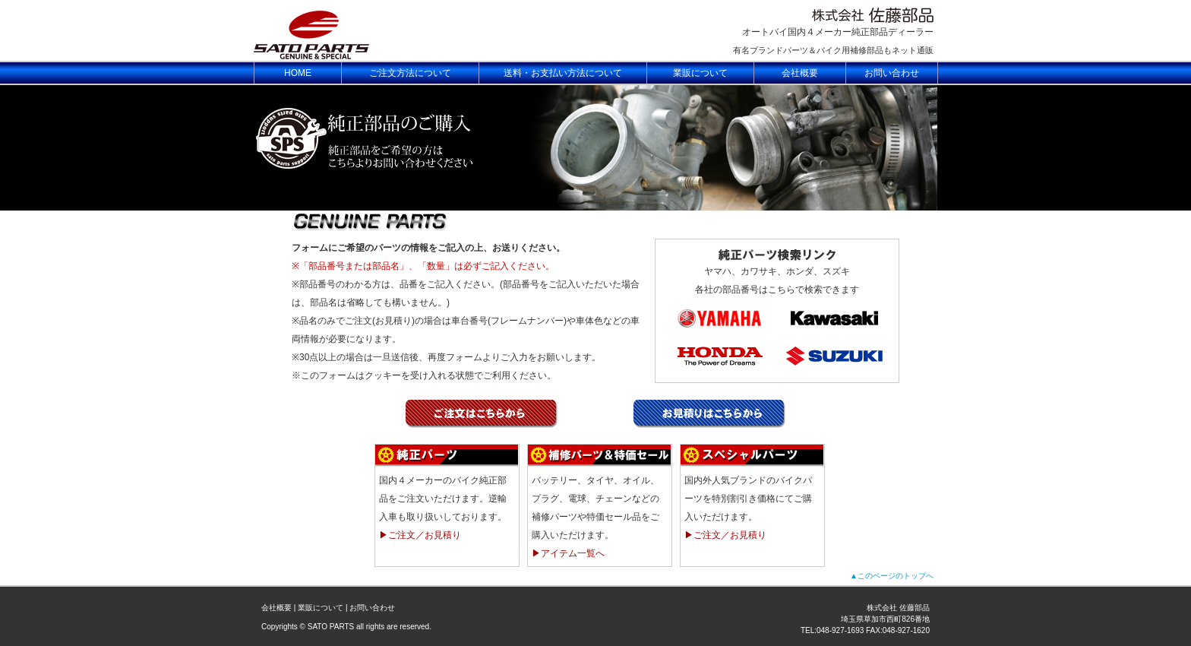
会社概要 (276, 607)
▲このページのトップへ (892, 576)
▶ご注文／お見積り (420, 535)
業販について (320, 607)
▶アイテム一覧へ (568, 553)
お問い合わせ (372, 607)
